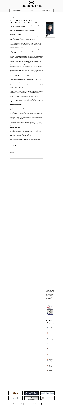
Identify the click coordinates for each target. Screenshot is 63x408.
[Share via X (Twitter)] (13, 145)
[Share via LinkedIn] (15, 145)
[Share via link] (18, 145)
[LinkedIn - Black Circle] (46, 36)
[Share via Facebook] (10, 145)
